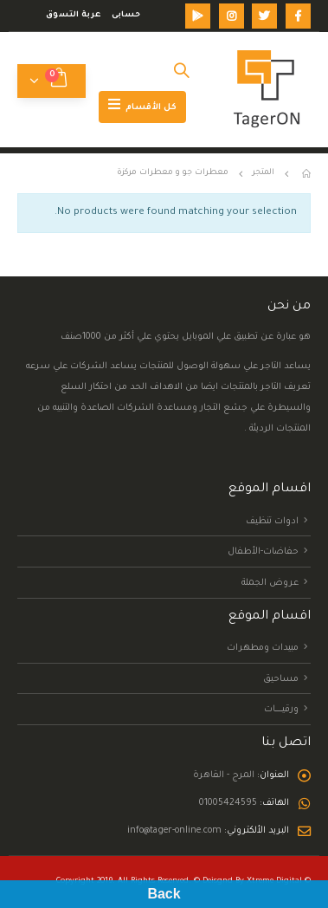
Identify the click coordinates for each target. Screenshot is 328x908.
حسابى (126, 15)
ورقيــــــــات (281, 709)
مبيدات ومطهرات (263, 648)
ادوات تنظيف (272, 521)
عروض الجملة (270, 583)
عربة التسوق (73, 15)
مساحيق (281, 678)
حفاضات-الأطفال (263, 552)
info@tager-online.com (174, 831)
